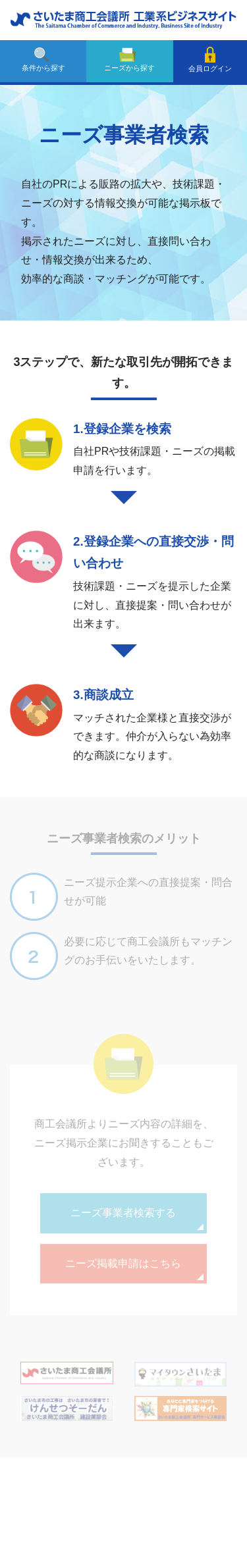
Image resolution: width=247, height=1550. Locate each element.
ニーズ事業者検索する (123, 1212)
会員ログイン (210, 59)
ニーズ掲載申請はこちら (123, 1263)
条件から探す (43, 59)
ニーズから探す (129, 59)
